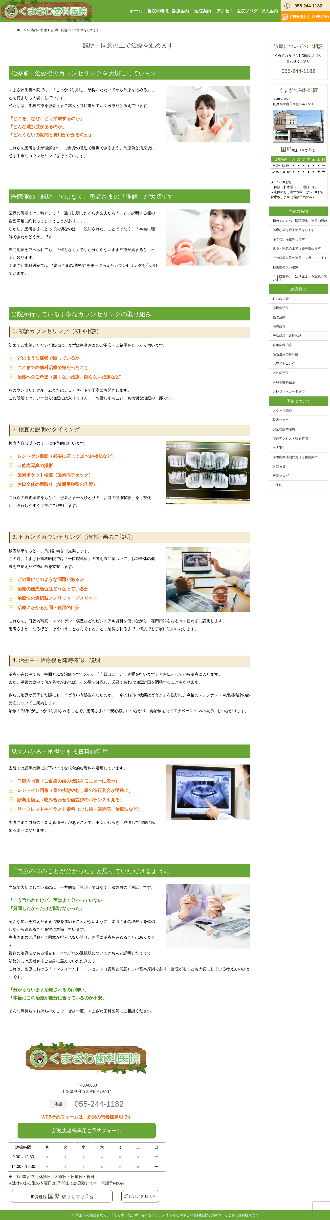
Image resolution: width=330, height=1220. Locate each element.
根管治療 (279, 317)
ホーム (136, 11)
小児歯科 (279, 326)
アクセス (225, 11)
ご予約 (277, 485)
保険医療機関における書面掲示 (295, 457)
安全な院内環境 (284, 429)
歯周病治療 (281, 308)
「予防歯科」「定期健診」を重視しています (300, 278)
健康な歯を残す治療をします (293, 230)
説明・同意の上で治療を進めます (297, 248)
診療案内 (180, 11)
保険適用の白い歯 (285, 354)
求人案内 (269, 11)
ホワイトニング (284, 363)
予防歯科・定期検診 (287, 336)
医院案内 (202, 11)
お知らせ (279, 466)
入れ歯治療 (281, 373)
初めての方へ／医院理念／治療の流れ (300, 221)
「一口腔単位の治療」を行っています (300, 258)
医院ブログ (247, 11)
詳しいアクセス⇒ (140, 1196)
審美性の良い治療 (285, 267)
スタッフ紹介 (282, 411)
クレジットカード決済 (289, 391)
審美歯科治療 (282, 345)
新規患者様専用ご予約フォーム (86, 1130)
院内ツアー (281, 420)
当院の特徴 (158, 11)
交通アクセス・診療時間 (290, 438)
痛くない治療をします (289, 239)
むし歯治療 (281, 298)
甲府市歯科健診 (284, 382)
